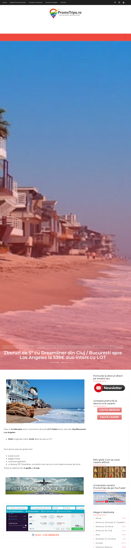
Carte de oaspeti (51, 2)
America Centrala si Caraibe (110, 522)
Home (5, 2)
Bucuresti (42, 347)
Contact (63, 2)
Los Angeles (104, 347)
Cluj (51, 347)
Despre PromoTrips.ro (18, 2)
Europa (99, 543)
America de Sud (104, 530)
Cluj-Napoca (62, 347)
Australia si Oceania (106, 539)
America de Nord (11, 347)
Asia (98, 535)
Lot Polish (116, 347)
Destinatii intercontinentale (83, 347)
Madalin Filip (54, 362)
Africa (99, 518)
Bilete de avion (28, 347)
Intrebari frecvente (35, 2)
